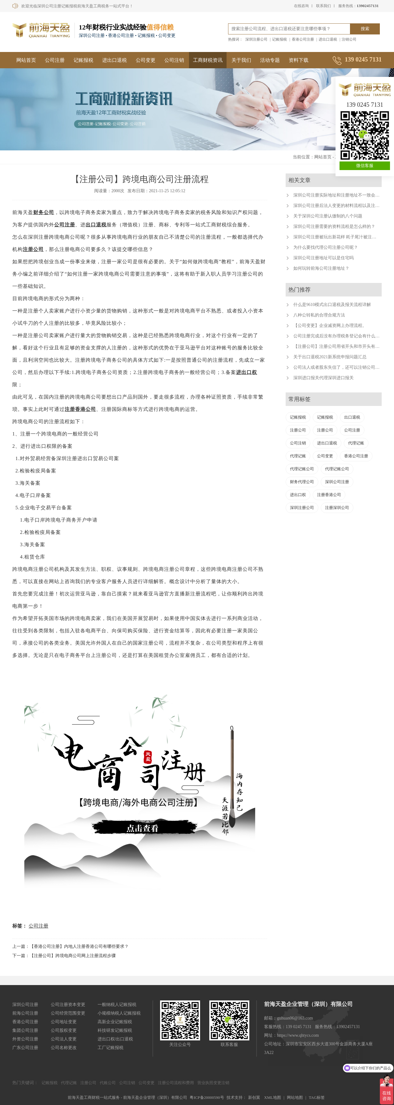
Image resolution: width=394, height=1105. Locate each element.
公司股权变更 (64, 1030)
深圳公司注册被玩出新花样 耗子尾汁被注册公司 (339, 237)
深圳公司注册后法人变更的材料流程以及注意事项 (340, 205)
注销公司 (349, 39)
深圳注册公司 (256, 39)
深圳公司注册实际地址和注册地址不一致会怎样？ (340, 195)
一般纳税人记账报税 (117, 1004)
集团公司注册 (25, 1030)
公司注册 (55, 60)
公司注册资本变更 (68, 1004)
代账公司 (108, 1082)
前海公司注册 (25, 1013)
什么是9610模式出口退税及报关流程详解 (332, 304)
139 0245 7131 (364, 104)
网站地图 (295, 1097)
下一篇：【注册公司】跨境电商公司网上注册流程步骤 (64, 955)
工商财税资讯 (208, 60)
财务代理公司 (302, 481)
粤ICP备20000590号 (207, 1097)
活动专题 (270, 60)
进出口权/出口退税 (115, 1039)
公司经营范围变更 (68, 1013)
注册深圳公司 (337, 507)
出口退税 (96, 224)
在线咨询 (301, 6)
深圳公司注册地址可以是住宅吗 (323, 258)
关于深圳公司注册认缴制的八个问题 (327, 216)
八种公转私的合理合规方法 (319, 315)
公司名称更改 (64, 1047)
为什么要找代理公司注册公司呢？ (325, 247)
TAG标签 (317, 1097)
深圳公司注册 (337, 481)
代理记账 (356, 443)
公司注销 (174, 60)
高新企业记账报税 (115, 1022)
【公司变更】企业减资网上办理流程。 (330, 325)
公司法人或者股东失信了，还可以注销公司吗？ (338, 367)
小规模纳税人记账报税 (119, 1013)
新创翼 (254, 1097)
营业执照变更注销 (213, 1082)
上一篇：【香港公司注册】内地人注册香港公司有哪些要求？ (70, 946)
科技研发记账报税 (115, 1030)
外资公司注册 (25, 1039)
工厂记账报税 (110, 1047)
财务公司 (43, 212)
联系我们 (323, 6)
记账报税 (279, 39)
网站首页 (26, 60)
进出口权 (246, 372)
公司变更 (145, 60)
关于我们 (241, 60)
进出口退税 (328, 39)
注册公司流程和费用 (176, 1082)
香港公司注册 (303, 39)
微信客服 (364, 165)
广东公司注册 (25, 1047)
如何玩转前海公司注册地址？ (321, 268)
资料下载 (298, 60)
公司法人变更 (64, 1039)
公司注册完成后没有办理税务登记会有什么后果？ (340, 336)
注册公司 (33, 249)
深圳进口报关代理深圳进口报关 (323, 378)
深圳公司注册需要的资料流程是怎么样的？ (334, 226)
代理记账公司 (302, 469)
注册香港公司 (80, 409)
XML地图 (272, 1097)
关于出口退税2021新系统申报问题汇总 (330, 357)
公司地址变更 (64, 1022)
